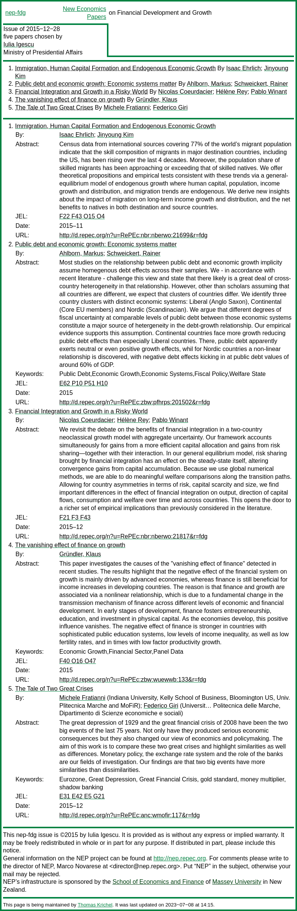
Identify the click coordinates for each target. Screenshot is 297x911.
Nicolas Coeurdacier (185, 91)
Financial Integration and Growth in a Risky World (81, 91)
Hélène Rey (232, 91)
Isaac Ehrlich (243, 68)
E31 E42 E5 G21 (82, 796)
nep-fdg (15, 12)
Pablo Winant (269, 91)
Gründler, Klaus (156, 99)
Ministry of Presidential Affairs (43, 52)
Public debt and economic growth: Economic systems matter (96, 83)
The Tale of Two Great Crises (54, 107)
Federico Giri (170, 107)
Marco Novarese (79, 866)
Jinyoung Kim (115, 134)
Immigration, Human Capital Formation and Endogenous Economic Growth (115, 68)
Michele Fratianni (127, 107)
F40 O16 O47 (77, 661)
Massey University (236, 882)
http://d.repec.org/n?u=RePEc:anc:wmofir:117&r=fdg (129, 815)
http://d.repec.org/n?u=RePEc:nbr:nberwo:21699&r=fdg (133, 235)
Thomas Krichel (94, 905)
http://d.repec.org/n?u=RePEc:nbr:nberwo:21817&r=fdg (133, 536)
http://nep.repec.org (179, 858)
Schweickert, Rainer (261, 83)
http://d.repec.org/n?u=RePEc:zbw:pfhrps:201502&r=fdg (134, 402)
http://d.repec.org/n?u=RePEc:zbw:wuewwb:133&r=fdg (132, 679)
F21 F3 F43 (75, 517)
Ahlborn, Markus (209, 83)
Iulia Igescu (18, 44)
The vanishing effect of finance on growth (70, 99)
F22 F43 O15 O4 (82, 216)
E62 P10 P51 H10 (83, 383)
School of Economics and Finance (158, 882)
